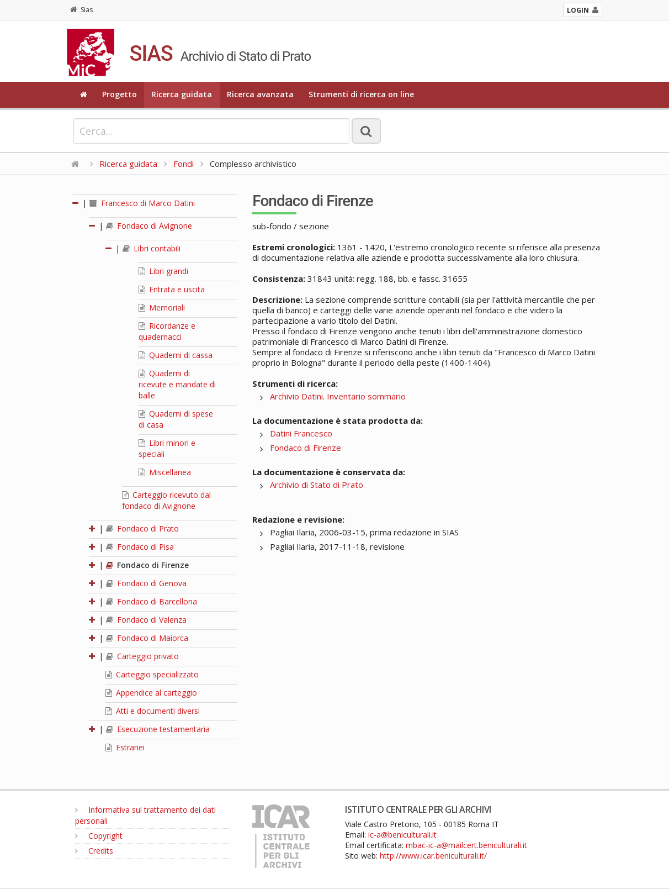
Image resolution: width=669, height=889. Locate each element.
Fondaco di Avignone (149, 225)
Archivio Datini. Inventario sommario (338, 396)
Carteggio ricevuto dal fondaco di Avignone (166, 500)
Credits (94, 850)
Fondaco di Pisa (140, 546)
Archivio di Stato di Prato (316, 484)
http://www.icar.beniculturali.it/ (433, 855)
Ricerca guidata (181, 94)
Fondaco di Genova (146, 583)
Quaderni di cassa (176, 355)
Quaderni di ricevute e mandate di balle (177, 384)
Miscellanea (165, 472)
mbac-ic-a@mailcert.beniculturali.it (466, 845)
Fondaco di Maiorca (147, 638)
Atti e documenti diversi (152, 711)
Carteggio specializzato (152, 674)
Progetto (119, 94)
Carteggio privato (142, 656)
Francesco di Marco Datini (142, 203)
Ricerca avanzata (260, 94)
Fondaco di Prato (142, 528)
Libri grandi (163, 271)
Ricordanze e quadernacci (167, 331)
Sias (81, 9)
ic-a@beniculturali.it (402, 834)
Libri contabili (151, 248)
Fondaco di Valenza (146, 619)
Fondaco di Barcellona (151, 601)
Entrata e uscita (172, 289)
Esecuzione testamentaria (158, 729)
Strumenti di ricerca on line (361, 94)
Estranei (125, 747)
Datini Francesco (301, 433)
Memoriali (162, 307)
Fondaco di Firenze (147, 565)
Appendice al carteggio (151, 692)
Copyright (99, 835)
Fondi (183, 163)
